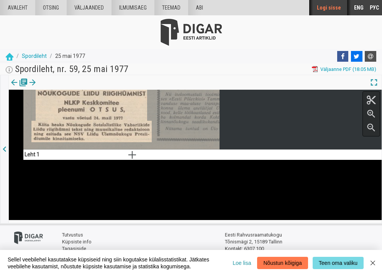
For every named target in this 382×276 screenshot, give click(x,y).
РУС (374, 8)
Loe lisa (242, 263)
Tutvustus (72, 232)
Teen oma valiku (338, 263)
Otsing (51, 8)
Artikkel (53, 88)
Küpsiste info (77, 239)
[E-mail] (370, 56)
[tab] (19, 88)
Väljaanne (19, 88)
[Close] (372, 263)
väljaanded (89, 8)
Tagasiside (74, 245)
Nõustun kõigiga (282, 263)
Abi (199, 8)
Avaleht (18, 8)
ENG (359, 8)
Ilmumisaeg (133, 8)
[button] (65, 87)
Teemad (171, 8)
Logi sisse (329, 8)
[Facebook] (343, 56)
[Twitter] (356, 56)
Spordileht (34, 56)
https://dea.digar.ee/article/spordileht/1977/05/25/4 (66, 127)
